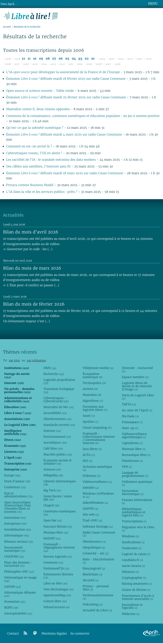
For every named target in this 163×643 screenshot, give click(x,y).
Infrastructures (57, 607)
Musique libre (56, 532)
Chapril (51, 505)
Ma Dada (130, 416)
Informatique (16, 535)
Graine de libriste (136, 590)
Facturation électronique (132, 492)
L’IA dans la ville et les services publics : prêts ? (42, 192)
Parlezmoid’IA (56, 568)
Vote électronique (59, 589)
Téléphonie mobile (98, 368)
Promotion (14, 601)
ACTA (89, 455)
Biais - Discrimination (98, 560)
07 (54, 59)
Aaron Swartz (133, 566)
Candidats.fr (132, 560)
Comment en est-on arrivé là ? (29, 146)
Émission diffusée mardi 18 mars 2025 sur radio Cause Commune (64, 173)
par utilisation (36, 360)
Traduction (131, 548)
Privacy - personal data (96, 587)
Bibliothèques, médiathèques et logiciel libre (133, 512)
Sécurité (90, 580)
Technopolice (94, 383)
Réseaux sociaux (18, 541)
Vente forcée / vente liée (58, 497)
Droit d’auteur (17, 481)
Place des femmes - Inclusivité (18, 564)
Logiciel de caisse (136, 554)
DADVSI (90, 508)
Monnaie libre (134, 449)
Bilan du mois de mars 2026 (32, 268)
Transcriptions (134, 521)
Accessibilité (55, 413)
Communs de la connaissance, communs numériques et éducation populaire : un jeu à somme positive (83, 116)
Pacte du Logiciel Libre (138, 396)
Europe (12, 475)
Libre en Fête (55, 583)
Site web (91, 514)
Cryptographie (134, 578)
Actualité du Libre (97, 610)
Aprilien (90, 422)
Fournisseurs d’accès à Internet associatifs (138, 597)
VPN (127, 467)
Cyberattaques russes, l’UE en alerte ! (34, 153)
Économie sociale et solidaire (58, 461)
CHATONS (14, 556)
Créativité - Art (95, 553)
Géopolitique (94, 547)
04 (74, 59)
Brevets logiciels (58, 556)
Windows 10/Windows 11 (98, 495)
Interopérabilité (18, 613)
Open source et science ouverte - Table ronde (40, 91)
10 (35, 59)
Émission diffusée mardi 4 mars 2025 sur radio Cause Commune (64, 135)
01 (93, 59)
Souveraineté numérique (14, 549)
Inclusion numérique (97, 468)
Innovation (15, 518)
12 (23, 59)
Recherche (54, 374)
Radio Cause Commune (99, 534)
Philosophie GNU (19, 571)
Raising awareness (137, 583)
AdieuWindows (95, 503)
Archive (90, 389)
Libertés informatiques (60, 482)
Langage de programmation (135, 474)
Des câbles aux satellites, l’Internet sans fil (39, 167)
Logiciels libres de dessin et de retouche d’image (137, 386)
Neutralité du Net (59, 407)
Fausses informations (137, 501)
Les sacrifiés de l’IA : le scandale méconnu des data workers (51, 160)
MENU (152, 3)
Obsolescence (94, 541)
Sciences (52, 469)
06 (61, 59)
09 (41, 59)
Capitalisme (132, 443)
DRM (50, 368)
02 (87, 59)
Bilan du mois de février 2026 (34, 304)
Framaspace (132, 422)
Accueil (7, 26)
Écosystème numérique (93, 375)
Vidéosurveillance (97, 482)
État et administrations (18, 494)
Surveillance (55, 442)
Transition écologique (59, 390)
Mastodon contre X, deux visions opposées (38, 109)
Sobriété (91, 487)
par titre (14, 360)
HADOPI (52, 538)
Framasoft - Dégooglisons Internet (59, 547)
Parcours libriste (58, 526)
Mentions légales (54, 634)
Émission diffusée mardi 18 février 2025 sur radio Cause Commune (66, 79)
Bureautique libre (136, 455)
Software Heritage (98, 526)
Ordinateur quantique (137, 483)
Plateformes (132, 461)
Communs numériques (60, 512)
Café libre (53, 448)
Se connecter (79, 634)
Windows (130, 536)
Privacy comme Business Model (30, 185)
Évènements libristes (58, 575)
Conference (15, 487)
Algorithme (93, 401)
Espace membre (135, 377)
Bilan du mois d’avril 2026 (30, 232)
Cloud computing (97, 427)
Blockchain (92, 574)
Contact (13, 634)
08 (48, 59)
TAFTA (129, 404)
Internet (52, 431)
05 (67, 59)
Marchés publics (58, 454)
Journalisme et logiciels (132, 606)
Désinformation (58, 419)
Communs (53, 562)
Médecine (130, 614)
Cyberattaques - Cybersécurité (56, 399)
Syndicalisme (133, 542)
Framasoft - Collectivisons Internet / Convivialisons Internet (99, 438)
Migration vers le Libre (138, 528)
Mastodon (92, 395)
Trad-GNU (92, 520)
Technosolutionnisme (98, 596)
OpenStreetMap (57, 595)
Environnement (57, 437)
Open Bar (53, 520)
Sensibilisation (17, 529)
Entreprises (15, 523)
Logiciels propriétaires (59, 381)
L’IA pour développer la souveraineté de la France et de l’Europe (63, 72)
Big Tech (52, 490)
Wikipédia (53, 475)
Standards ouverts (59, 425)
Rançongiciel (94, 568)
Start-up (130, 428)
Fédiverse (91, 476)
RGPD (11, 607)
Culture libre (55, 601)
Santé (89, 416)
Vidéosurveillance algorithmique (134, 435)
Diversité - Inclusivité (137, 369)
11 (29, 59)
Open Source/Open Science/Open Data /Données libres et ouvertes (17, 507)
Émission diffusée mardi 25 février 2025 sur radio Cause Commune (66, 97)
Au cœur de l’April (137, 410)
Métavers (130, 572)
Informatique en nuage (20, 579)
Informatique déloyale (20, 594)
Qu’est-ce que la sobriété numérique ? (34, 128)
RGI (87, 461)
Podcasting (92, 604)
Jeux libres (92, 449)
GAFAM (12, 586)
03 (80, 59)
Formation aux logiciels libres (95, 408)
